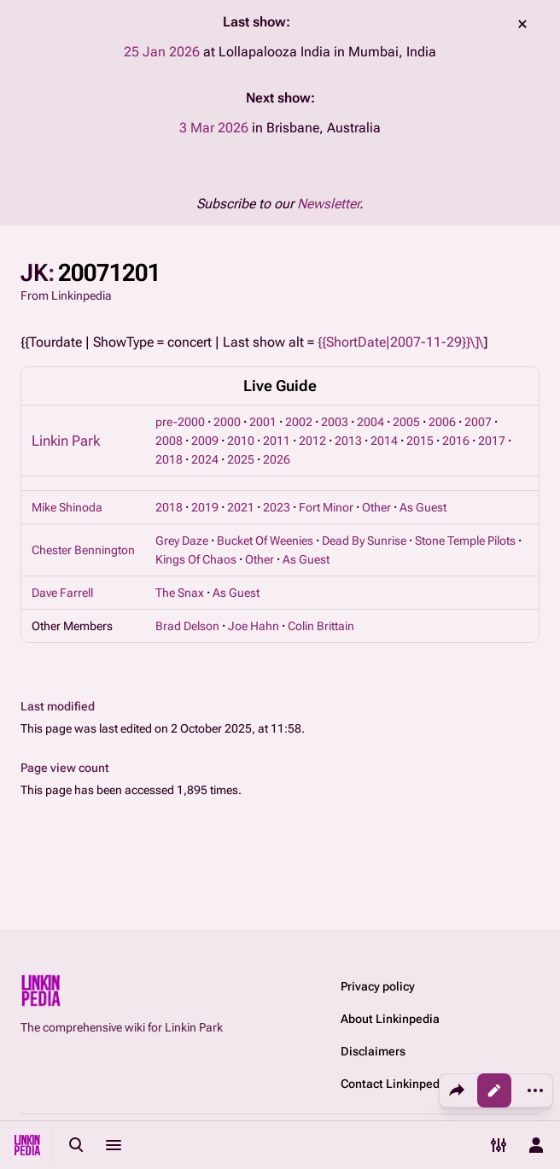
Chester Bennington (83, 550)
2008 (169, 440)
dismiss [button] (522, 24)
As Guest (423, 507)
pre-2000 (180, 422)
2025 (240, 459)
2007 (478, 422)
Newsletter (328, 204)
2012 (312, 440)
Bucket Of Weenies (265, 540)
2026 (276, 459)
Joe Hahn (253, 626)
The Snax (179, 592)
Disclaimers (373, 1051)
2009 (205, 440)
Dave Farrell (62, 592)
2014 (384, 440)
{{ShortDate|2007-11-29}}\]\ (400, 342)
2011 (276, 440)
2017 (491, 440)
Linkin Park (66, 440)
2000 (227, 422)
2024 (205, 459)
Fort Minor (326, 507)
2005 (406, 422)
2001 (263, 422)
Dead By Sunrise (364, 540)
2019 (205, 507)
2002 (298, 422)
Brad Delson (187, 626)
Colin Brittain (321, 626)
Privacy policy (378, 986)
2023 (276, 507)
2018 (169, 459)
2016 (456, 440)
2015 (420, 440)
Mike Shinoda (67, 507)
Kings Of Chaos (195, 559)
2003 (334, 422)
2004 (370, 422)
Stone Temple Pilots (465, 540)
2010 (240, 440)
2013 (348, 440)
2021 (240, 507)
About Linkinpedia (390, 1019)
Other (376, 507)
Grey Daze (181, 540)
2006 (442, 422)
